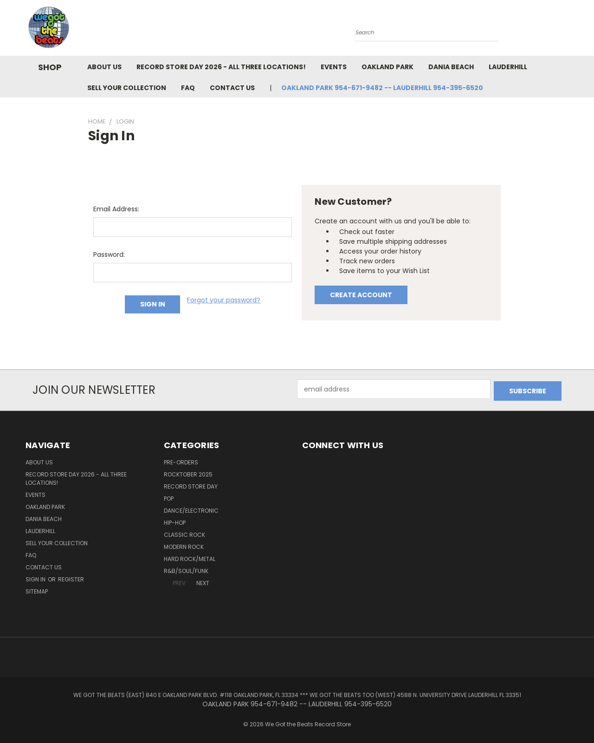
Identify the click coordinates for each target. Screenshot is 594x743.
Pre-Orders (181, 460)
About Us (104, 67)
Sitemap (37, 589)
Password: (109, 254)
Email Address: (116, 209)
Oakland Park (387, 67)
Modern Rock (184, 545)
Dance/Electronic (191, 509)
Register (71, 577)
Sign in (36, 577)
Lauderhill (508, 67)
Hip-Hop (175, 521)
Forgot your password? (223, 300)
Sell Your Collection (126, 87)
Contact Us (232, 87)
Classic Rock (184, 533)
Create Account (361, 295)
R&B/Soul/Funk (186, 569)
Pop (169, 497)
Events (334, 67)
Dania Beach (451, 67)
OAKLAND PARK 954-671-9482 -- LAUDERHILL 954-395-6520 (382, 87)
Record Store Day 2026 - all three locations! (221, 67)
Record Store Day (191, 485)
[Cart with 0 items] (566, 30)
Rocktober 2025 (188, 472)
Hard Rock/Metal (189, 557)
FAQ (188, 87)
